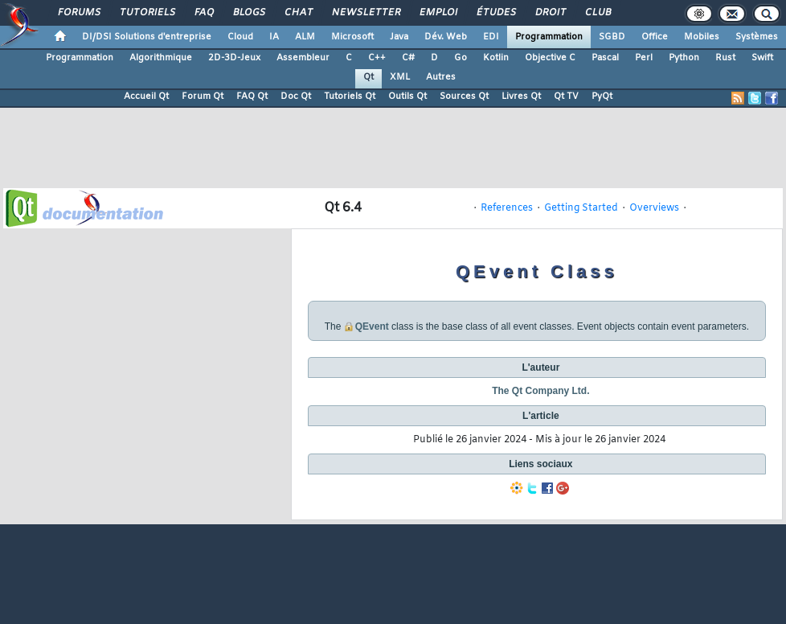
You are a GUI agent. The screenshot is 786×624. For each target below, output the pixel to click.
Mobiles (701, 37)
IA (274, 37)
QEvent (372, 326)
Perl (644, 58)
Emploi (437, 12)
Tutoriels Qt (349, 96)
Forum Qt (202, 96)
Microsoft (352, 37)
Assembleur (303, 58)
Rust (725, 58)
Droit (550, 12)
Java (399, 37)
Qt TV (566, 96)
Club (597, 12)
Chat (297, 12)
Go (460, 58)
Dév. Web (445, 37)
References (507, 208)
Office (654, 37)
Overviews (654, 208)
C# (408, 58)
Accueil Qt (146, 96)
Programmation (549, 37)
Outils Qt (407, 96)
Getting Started (581, 208)
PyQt (602, 96)
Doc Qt (295, 96)
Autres (441, 77)
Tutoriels (146, 12)
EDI (491, 37)
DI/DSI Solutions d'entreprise (146, 37)
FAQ (203, 12)
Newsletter (365, 12)
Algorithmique (160, 58)
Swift (762, 58)
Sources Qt (464, 96)
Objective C (550, 58)
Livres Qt (521, 96)
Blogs (248, 12)
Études (495, 12)
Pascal (605, 58)
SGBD (612, 37)
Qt (368, 77)
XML (400, 77)
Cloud (240, 37)
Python (684, 58)
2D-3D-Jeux (234, 58)
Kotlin (496, 58)
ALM (305, 37)
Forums (78, 12)
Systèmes (756, 37)
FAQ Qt (252, 96)
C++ (377, 58)
